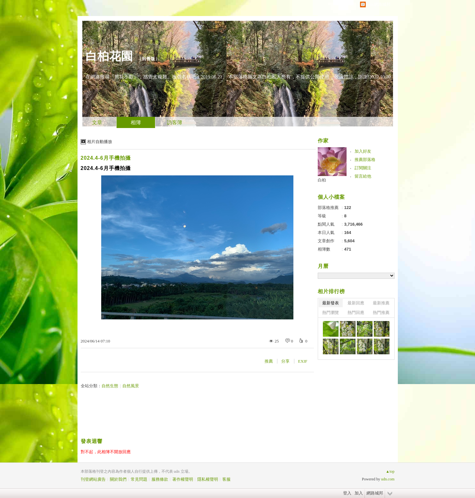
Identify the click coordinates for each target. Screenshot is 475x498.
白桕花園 (109, 56)
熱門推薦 (381, 312)
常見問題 (139, 479)
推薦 (269, 361)
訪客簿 (174, 122)
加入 (359, 493)
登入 (347, 493)
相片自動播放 (99, 141)
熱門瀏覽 (330, 312)
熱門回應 (356, 312)
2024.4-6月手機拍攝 (106, 158)
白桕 (322, 180)
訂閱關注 (363, 167)
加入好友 (363, 151)
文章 (97, 122)
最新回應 (356, 303)
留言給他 (363, 176)
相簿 (136, 122)
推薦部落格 (365, 159)
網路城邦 (374, 493)
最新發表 (330, 303)
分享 (285, 361)
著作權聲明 (182, 479)
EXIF (302, 361)
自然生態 (110, 385)
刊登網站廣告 (93, 479)
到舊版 (148, 58)
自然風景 (130, 385)
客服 (226, 479)
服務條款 (160, 479)
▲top (390, 471)
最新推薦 (381, 303)
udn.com (388, 479)
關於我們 (118, 479)
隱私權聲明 (207, 479)
